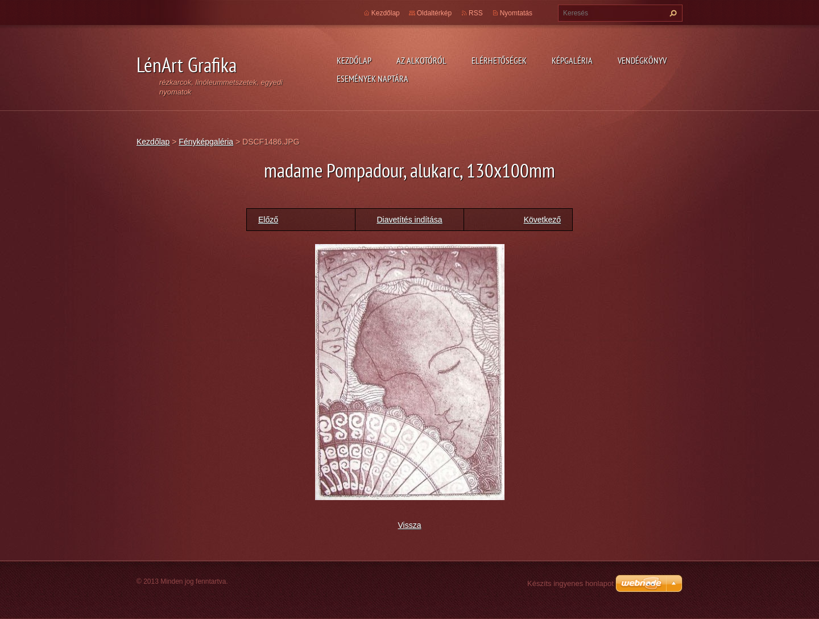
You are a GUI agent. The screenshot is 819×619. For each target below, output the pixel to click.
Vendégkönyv (642, 60)
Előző (268, 219)
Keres (671, 13)
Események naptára (372, 78)
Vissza (409, 525)
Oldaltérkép (434, 13)
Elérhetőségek (499, 60)
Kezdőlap (354, 60)
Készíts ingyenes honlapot (570, 583)
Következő (542, 219)
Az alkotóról (421, 60)
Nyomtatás (516, 13)
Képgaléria (572, 60)
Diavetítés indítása (409, 219)
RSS (476, 13)
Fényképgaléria (206, 141)
